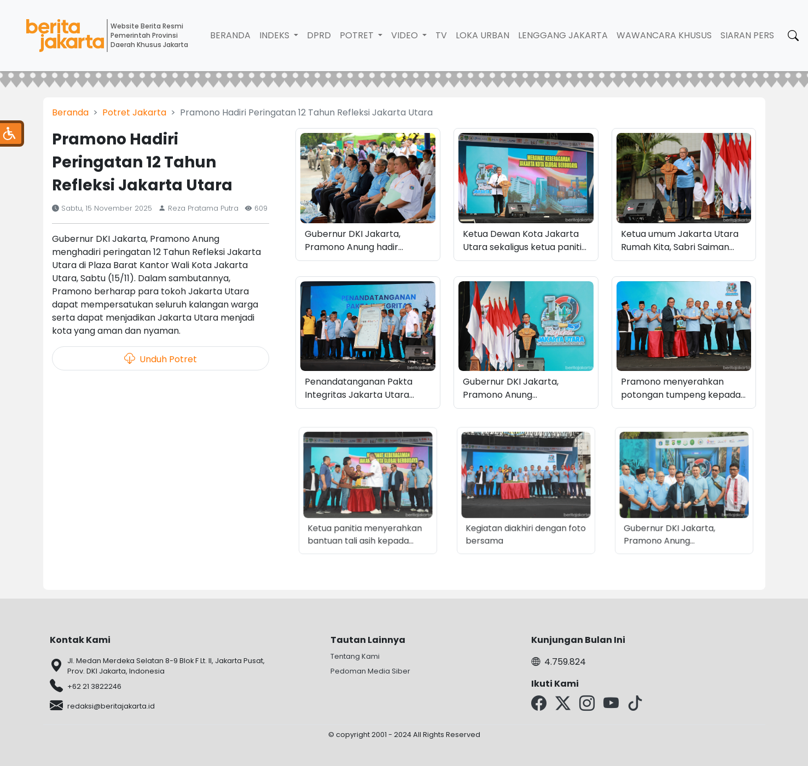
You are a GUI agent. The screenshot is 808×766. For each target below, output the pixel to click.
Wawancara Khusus (664, 35)
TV (441, 35)
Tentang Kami (355, 656)
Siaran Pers (747, 35)
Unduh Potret (160, 358)
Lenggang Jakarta (563, 35)
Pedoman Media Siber (370, 671)
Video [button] (405, 35)
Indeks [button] (275, 35)
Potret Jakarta (134, 112)
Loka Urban (482, 35)
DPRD (319, 35)
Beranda (230, 35)
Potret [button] (358, 35)
